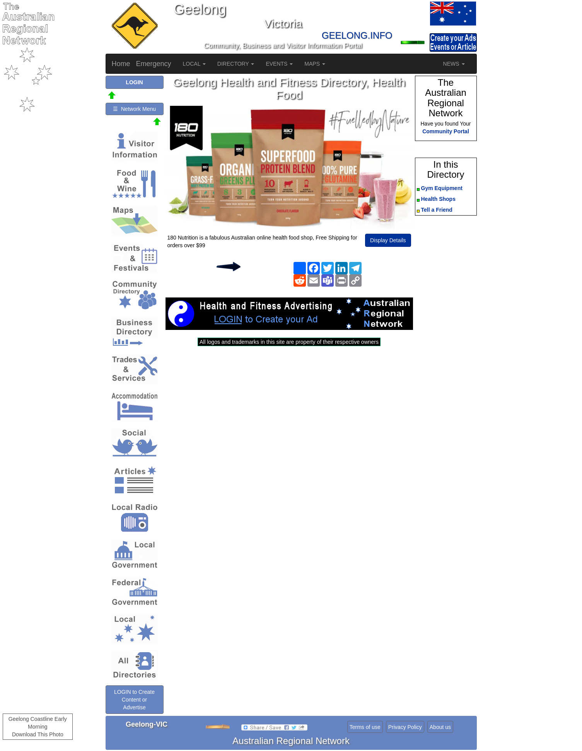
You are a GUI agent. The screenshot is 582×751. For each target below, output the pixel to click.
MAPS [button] (314, 64)
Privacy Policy (405, 727)
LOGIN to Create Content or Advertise (134, 699)
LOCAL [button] (194, 64)
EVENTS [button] (279, 64)
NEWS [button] (454, 64)
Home (121, 64)
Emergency (153, 64)
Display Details (388, 240)
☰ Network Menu (134, 109)
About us (440, 727)
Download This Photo (37, 734)
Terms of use (365, 727)
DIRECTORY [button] (235, 64)
